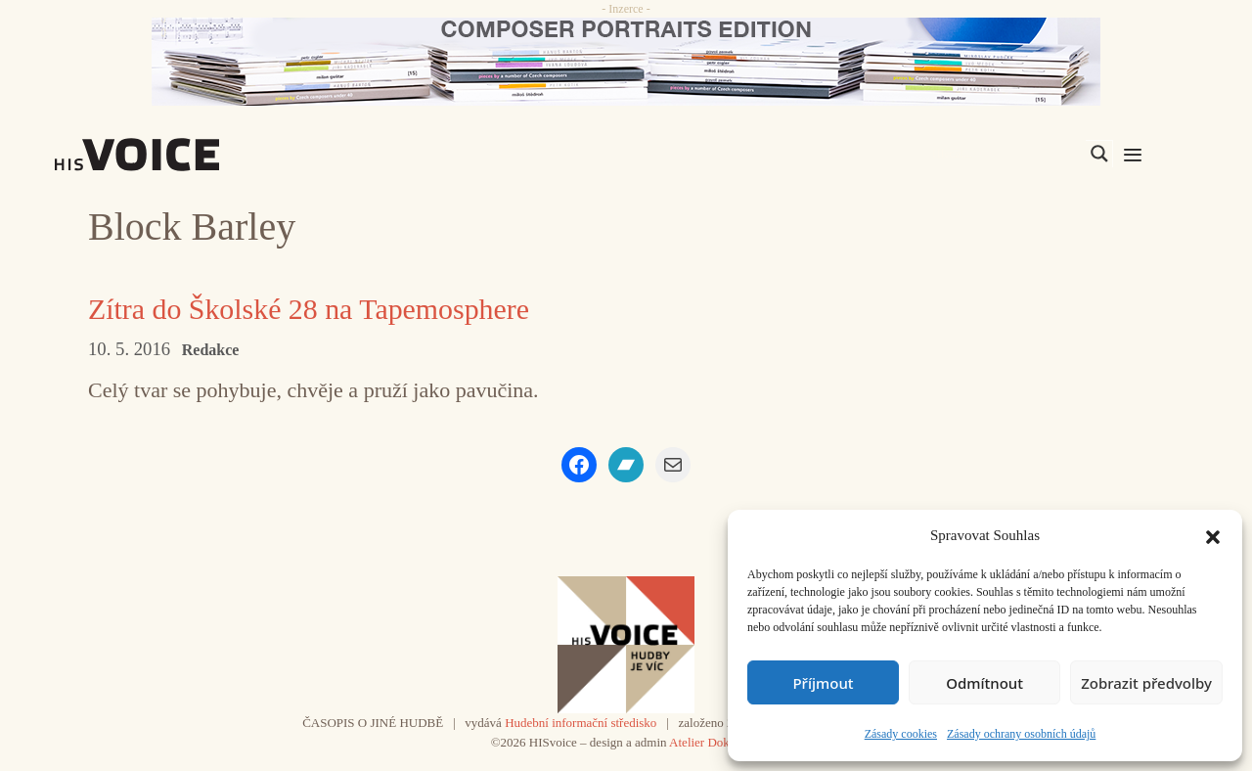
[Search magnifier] (1099, 153)
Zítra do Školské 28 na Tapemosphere (309, 309)
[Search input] (1006, 153)
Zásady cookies (901, 734)
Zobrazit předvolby (1146, 683)
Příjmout (822, 683)
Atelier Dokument (715, 742)
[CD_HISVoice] (626, 62)
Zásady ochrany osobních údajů (1021, 734)
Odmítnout (984, 683)
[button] (1213, 535)
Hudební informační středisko (580, 722)
